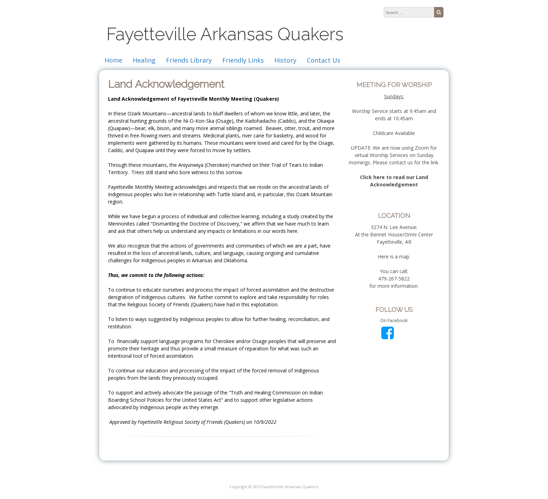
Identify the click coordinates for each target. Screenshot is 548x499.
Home (113, 60)
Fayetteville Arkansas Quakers (225, 34)
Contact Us (323, 60)
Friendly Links (243, 60)
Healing (144, 60)
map (404, 256)
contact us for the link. (414, 162)
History (285, 60)
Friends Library (189, 60)
